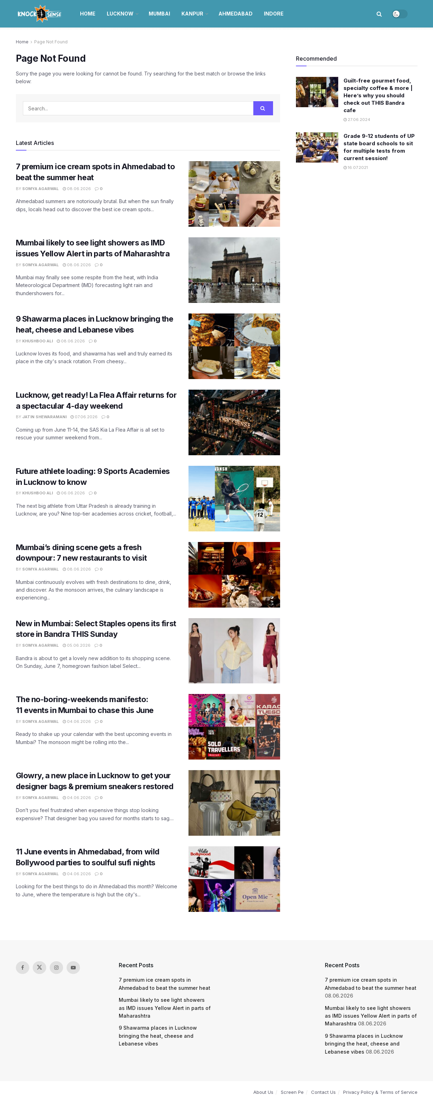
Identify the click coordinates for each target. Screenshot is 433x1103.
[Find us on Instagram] (56, 967)
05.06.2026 (77, 645)
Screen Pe (292, 1092)
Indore (274, 14)
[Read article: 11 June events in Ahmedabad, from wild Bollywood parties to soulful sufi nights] (234, 879)
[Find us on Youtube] (73, 967)
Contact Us (323, 1092)
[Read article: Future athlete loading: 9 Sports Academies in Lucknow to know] (234, 498)
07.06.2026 (84, 416)
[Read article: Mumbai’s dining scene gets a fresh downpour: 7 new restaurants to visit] (234, 575)
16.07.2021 (356, 167)
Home (87, 14)
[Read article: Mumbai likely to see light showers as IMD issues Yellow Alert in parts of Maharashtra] (234, 270)
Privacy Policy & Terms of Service (380, 1092)
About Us (263, 1092)
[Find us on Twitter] (39, 967)
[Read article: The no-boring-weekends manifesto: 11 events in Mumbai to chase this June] (234, 727)
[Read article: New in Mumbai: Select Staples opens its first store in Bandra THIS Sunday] (234, 651)
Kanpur (192, 14)
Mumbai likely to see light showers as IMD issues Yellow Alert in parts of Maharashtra (165, 1008)
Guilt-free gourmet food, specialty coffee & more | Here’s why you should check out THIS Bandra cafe (378, 95)
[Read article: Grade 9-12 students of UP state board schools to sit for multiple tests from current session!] (317, 147)
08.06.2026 (77, 188)
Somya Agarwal (40, 188)
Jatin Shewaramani (44, 416)
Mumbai (159, 14)
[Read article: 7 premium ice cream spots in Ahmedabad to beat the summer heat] (234, 194)
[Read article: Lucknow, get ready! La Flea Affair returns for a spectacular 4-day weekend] (234, 422)
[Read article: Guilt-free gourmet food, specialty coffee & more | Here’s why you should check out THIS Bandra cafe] (317, 92)
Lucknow (120, 14)
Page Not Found (51, 41)
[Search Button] (379, 14)
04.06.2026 (77, 721)
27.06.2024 (357, 119)
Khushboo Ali (37, 341)
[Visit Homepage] (40, 14)
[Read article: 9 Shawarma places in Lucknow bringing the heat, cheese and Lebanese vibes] (234, 346)
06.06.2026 (71, 492)
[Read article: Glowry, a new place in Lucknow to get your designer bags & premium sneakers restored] (234, 803)
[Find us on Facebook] (22, 967)
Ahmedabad (235, 14)
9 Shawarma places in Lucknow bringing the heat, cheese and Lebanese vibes (158, 1036)
